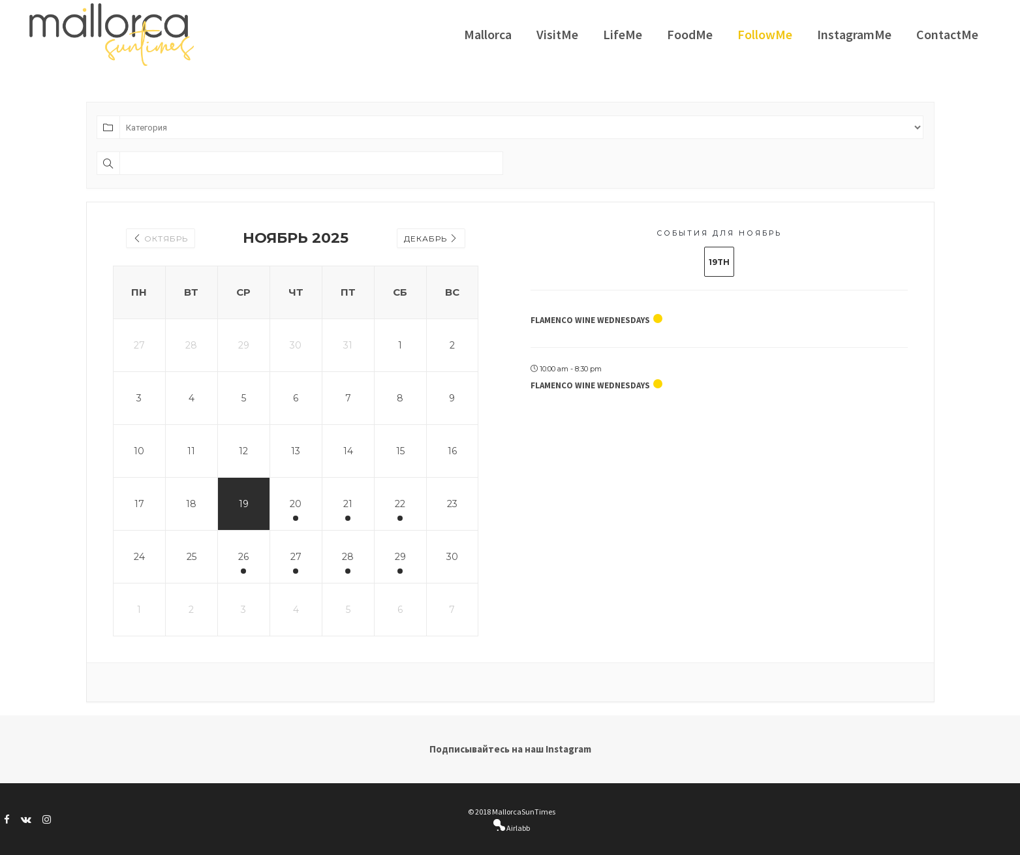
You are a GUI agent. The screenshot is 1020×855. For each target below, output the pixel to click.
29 (400, 557)
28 (348, 557)
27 (295, 557)
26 (243, 557)
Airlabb (517, 828)
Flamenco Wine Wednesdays (590, 320)
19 (244, 504)
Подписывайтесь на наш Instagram (510, 749)
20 (295, 504)
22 (400, 504)
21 (347, 504)
